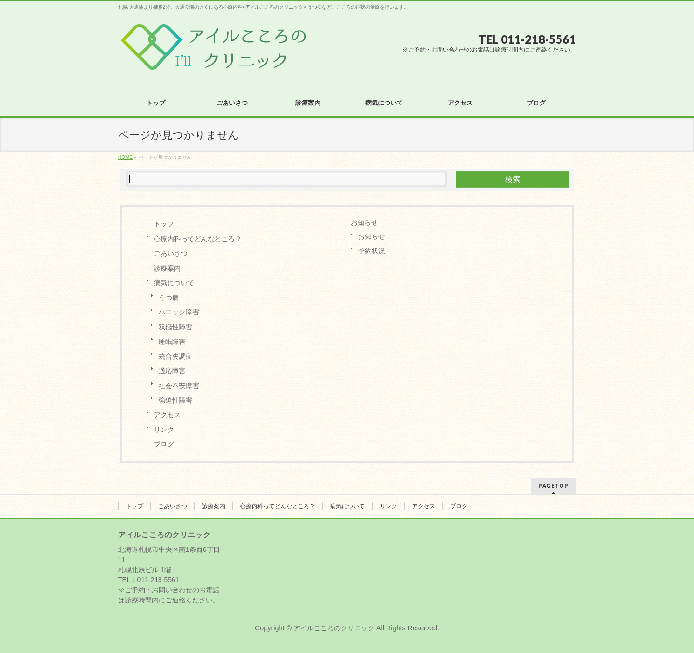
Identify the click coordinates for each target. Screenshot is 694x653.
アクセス (167, 414)
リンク (164, 429)
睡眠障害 (172, 341)
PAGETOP (553, 486)
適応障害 (172, 371)
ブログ (164, 444)
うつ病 (169, 297)
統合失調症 (175, 356)
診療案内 (167, 268)
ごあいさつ (170, 253)
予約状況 (371, 251)
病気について (174, 283)
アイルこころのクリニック (334, 628)
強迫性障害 (175, 400)
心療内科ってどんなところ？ (197, 239)
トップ (164, 224)
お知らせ (364, 222)
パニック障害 (179, 312)
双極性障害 (175, 327)
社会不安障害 (179, 386)
